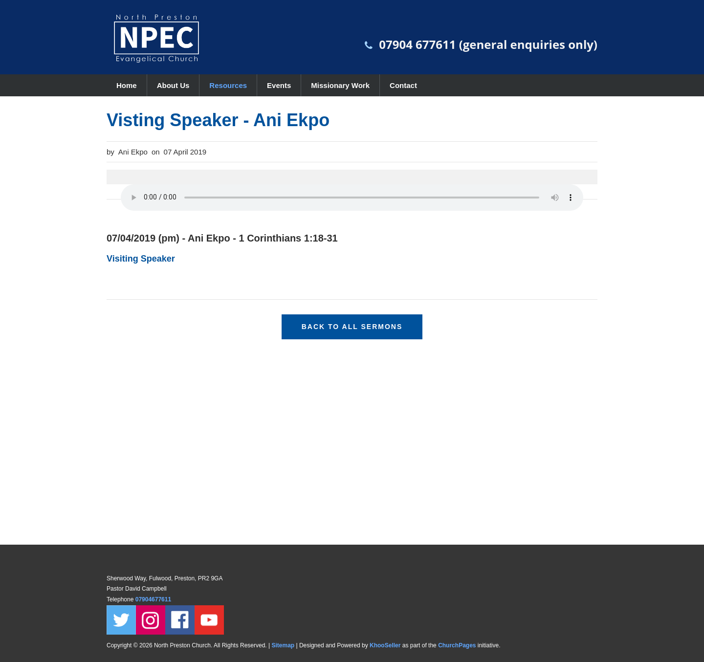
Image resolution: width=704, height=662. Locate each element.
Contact (403, 85)
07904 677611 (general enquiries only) (488, 44)
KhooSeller (385, 645)
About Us (173, 85)
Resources (228, 85)
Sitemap (282, 645)
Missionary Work (340, 85)
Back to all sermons (352, 327)
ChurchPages (457, 645)
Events (279, 85)
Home (126, 85)
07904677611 (154, 599)
